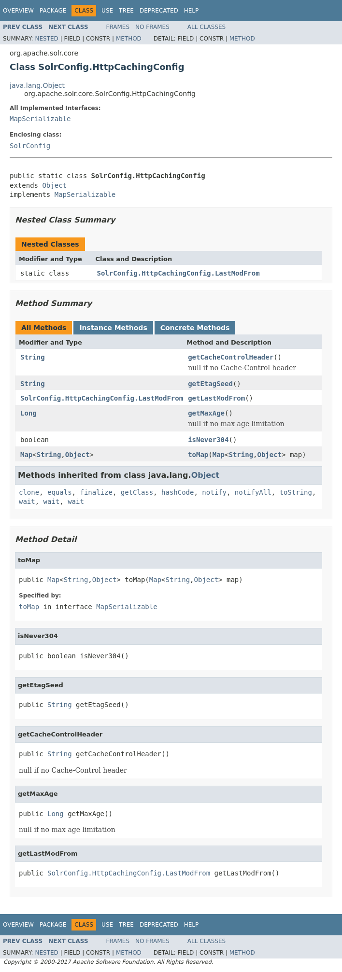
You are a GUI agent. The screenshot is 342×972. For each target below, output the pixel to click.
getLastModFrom (216, 398)
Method (129, 38)
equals (59, 492)
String (32, 357)
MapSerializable (40, 119)
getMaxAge (206, 413)
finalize (96, 492)
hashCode (177, 492)
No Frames (152, 27)
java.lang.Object (37, 85)
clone (29, 492)
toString (296, 492)
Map (26, 454)
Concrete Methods (195, 328)
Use (107, 10)
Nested (46, 38)
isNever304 (208, 440)
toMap (198, 454)
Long (28, 413)
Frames (118, 27)
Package (53, 10)
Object (54, 185)
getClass (137, 492)
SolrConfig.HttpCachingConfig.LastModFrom (178, 273)
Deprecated (159, 10)
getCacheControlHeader (230, 357)
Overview (18, 10)
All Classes (206, 27)
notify (214, 492)
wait (27, 501)
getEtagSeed (210, 384)
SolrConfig (30, 146)
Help (191, 10)
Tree (126, 10)
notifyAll (253, 492)
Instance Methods (113, 328)
